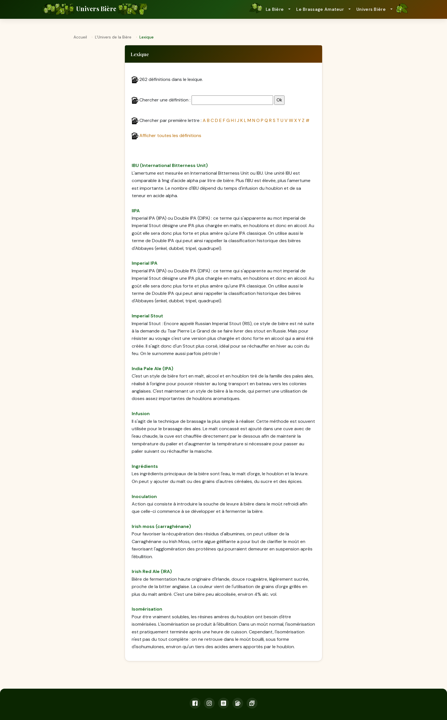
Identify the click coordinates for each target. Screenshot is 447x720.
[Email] (223, 703)
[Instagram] (209, 703)
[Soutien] (252, 703)
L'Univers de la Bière (113, 37)
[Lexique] (237, 703)
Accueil (80, 37)
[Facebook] (195, 703)
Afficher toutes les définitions (170, 135)
